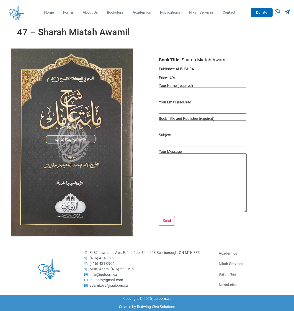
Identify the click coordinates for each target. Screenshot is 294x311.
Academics (142, 12)
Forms (68, 12)
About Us (90, 12)
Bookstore (115, 12)
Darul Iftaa (227, 274)
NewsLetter (228, 285)
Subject (202, 138)
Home (49, 12)
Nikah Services (201, 12)
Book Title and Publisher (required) (202, 122)
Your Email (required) (202, 105)
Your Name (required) (202, 89)
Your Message (203, 181)
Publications (170, 12)
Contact (229, 12)
